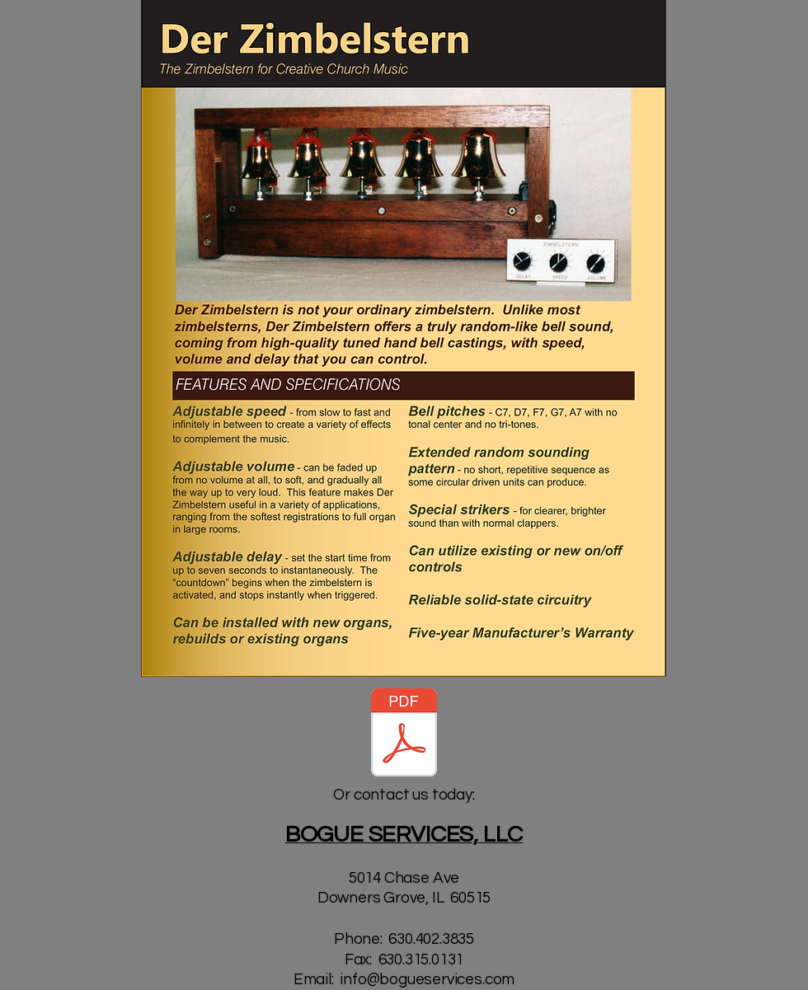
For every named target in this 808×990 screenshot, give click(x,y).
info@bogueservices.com (427, 979)
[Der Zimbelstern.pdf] (404, 734)
